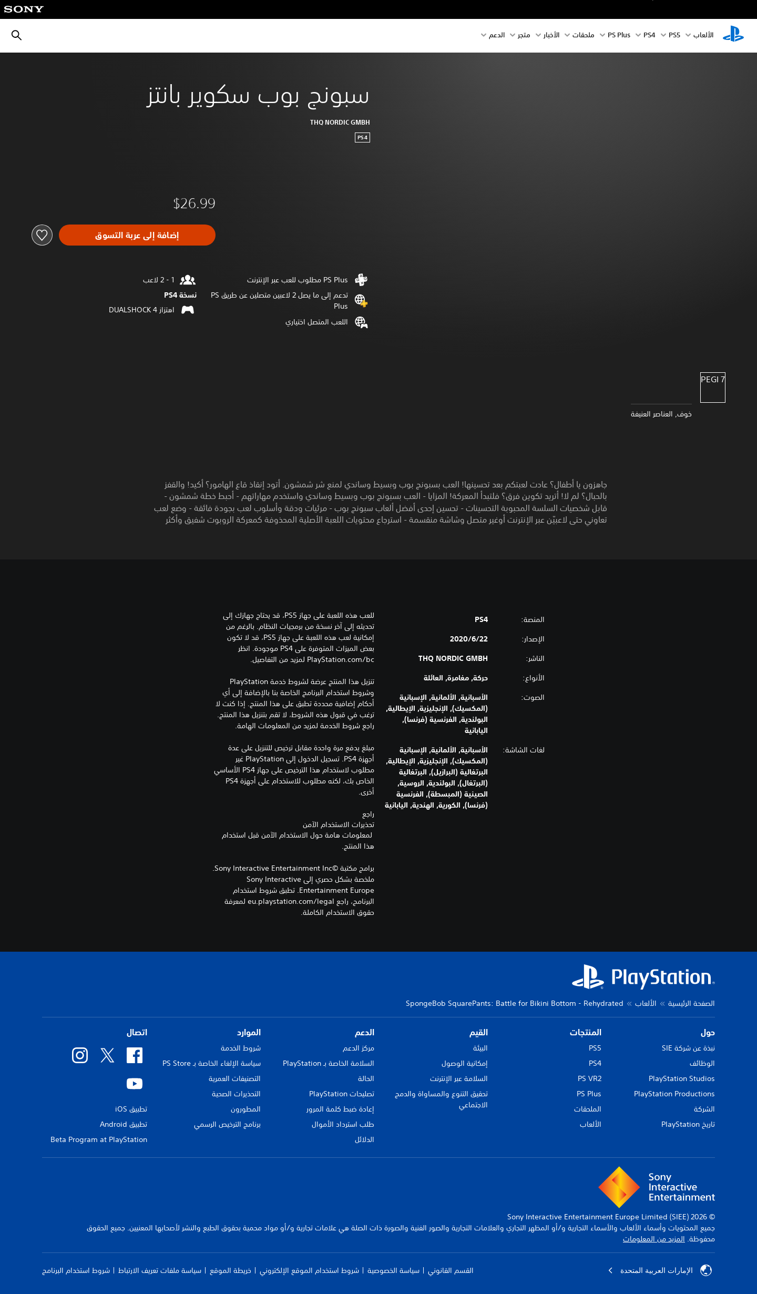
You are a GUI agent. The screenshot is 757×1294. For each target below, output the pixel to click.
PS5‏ (674, 36)
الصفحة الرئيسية (691, 1003)
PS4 (649, 36)
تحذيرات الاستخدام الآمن (338, 824)
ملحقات (583, 36)
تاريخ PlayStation (688, 1124)
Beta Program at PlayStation (98, 1139)
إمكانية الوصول (465, 1063)
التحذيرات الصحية (236, 1093)
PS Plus (619, 36)
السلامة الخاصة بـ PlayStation (328, 1063)
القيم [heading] (478, 1032)
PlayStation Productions (674, 1093)
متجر (524, 36)
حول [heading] (708, 1032)
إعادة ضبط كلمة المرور (340, 1109)
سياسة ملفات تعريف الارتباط (159, 1270)
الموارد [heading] (249, 1032)
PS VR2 (589, 1078)
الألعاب (703, 36)
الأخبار (551, 36)
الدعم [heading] (364, 1032)
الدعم (497, 36)
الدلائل (364, 1139)
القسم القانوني (451, 1270)
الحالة (366, 1078)
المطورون (246, 1109)
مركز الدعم (358, 1048)
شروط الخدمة (241, 1048)
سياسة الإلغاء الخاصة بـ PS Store (211, 1063)
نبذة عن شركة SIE (688, 1048)
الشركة (704, 1109)
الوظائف (702, 1063)
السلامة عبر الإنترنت (459, 1078)
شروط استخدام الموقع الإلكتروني (309, 1270)
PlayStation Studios (682, 1078)
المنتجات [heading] (585, 1032)
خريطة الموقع (230, 1270)
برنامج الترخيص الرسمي (227, 1124)
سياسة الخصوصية (393, 1270)
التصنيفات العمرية (235, 1078)
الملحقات (587, 1109)
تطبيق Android (123, 1124)
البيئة (480, 1048)
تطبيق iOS (131, 1109)
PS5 (595, 1048)
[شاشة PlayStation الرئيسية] (733, 36)
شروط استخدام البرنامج (76, 1270)
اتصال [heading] (137, 1032)
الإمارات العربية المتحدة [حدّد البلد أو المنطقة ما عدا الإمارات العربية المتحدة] (660, 1270)
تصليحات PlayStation (341, 1093)
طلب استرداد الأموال (343, 1124)
